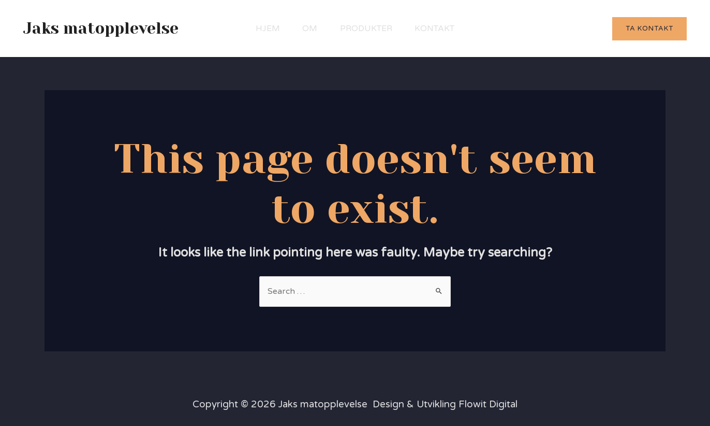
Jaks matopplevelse (101, 28)
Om (308, 28)
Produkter (368, 28)
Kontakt (440, 28)
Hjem (262, 28)
